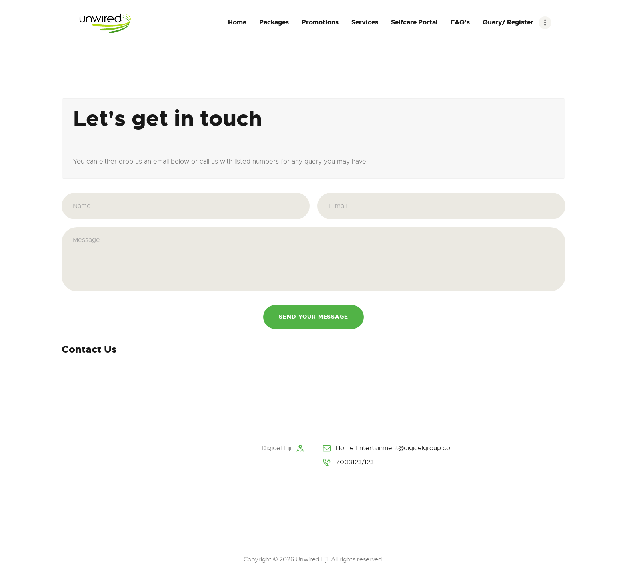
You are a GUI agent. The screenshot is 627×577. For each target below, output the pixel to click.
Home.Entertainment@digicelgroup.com (396, 448)
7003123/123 (355, 462)
